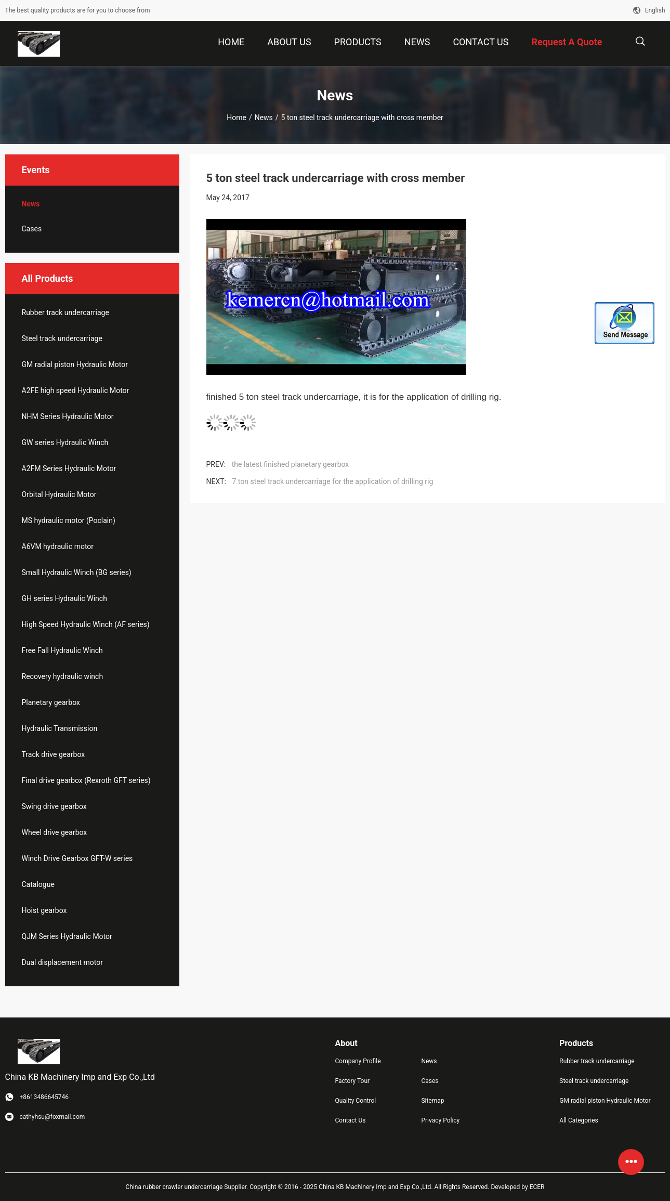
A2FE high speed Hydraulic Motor (75, 390)
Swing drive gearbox (54, 806)
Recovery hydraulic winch (62, 676)
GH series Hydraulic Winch (64, 598)
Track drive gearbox (53, 754)
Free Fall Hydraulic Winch (62, 650)
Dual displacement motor (62, 962)
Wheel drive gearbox (54, 832)
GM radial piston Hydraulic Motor (75, 364)
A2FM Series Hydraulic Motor (69, 468)
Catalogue (38, 884)
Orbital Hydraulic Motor (59, 494)
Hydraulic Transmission (60, 728)
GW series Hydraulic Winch (65, 442)
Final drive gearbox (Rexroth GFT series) (86, 780)
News (264, 117)
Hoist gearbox (44, 910)
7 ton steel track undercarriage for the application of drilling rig (332, 481)
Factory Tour (352, 1081)
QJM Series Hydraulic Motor (67, 936)
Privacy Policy (440, 1120)
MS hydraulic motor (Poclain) (68, 520)
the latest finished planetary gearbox (290, 464)
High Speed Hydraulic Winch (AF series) (86, 624)
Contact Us (350, 1120)
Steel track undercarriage (62, 338)
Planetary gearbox (51, 702)
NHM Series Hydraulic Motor (68, 416)
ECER (537, 1187)
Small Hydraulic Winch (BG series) (77, 572)
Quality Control (355, 1100)
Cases (32, 229)
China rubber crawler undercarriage (174, 1187)
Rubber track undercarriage (65, 312)
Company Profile (358, 1061)
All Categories (578, 1120)
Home (236, 117)
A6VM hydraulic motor (58, 546)
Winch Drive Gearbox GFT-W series (77, 858)
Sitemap (432, 1100)
